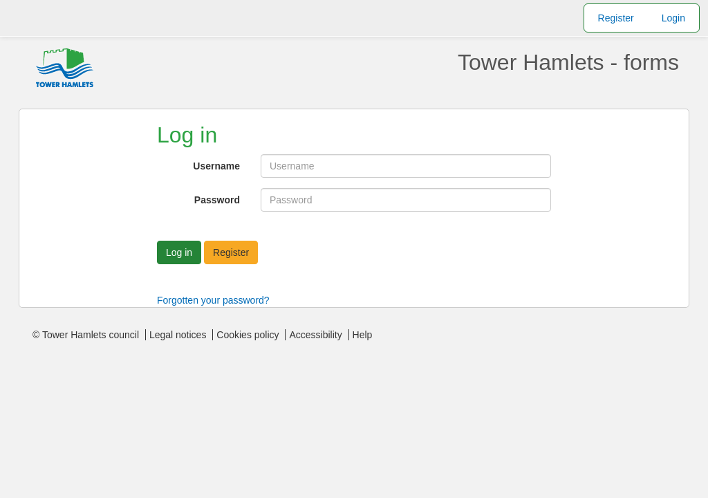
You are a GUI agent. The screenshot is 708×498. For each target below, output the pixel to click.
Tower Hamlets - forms (568, 62)
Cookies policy (247, 334)
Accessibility (315, 334)
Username (216, 166)
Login (673, 18)
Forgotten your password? (213, 300)
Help (363, 334)
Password (217, 199)
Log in (179, 252)
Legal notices (178, 334)
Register (616, 18)
